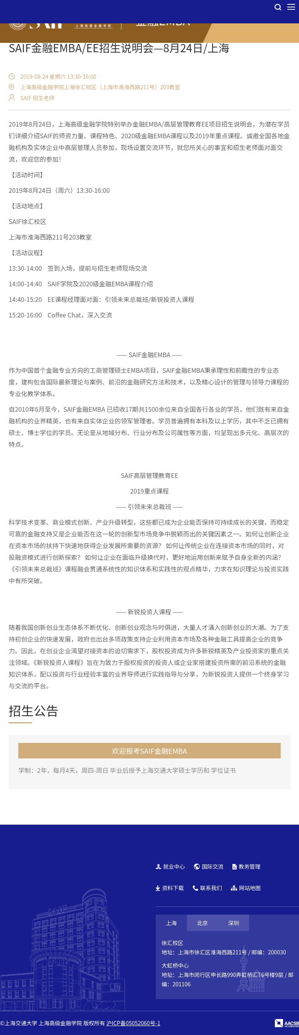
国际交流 (208, 866)
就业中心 (170, 866)
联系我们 (207, 888)
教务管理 (246, 866)
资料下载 (170, 888)
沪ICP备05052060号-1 (133, 1023)
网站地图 (246, 888)
